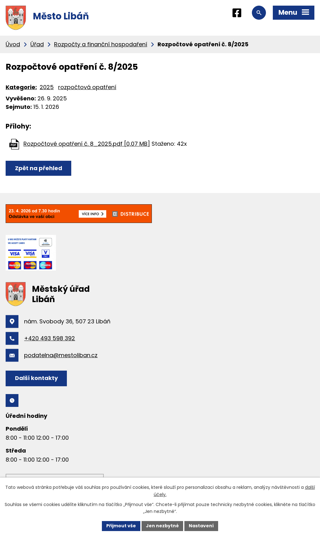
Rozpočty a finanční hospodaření (100, 44)
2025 (47, 87)
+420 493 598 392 (49, 338)
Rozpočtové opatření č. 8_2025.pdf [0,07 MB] (86, 144)
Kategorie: (21, 87)
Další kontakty (36, 378)
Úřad (37, 44)
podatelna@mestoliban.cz (61, 355)
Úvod (13, 44)
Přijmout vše (121, 526)
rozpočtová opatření (87, 87)
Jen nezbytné (162, 526)
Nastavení (201, 526)
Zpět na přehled (38, 168)
